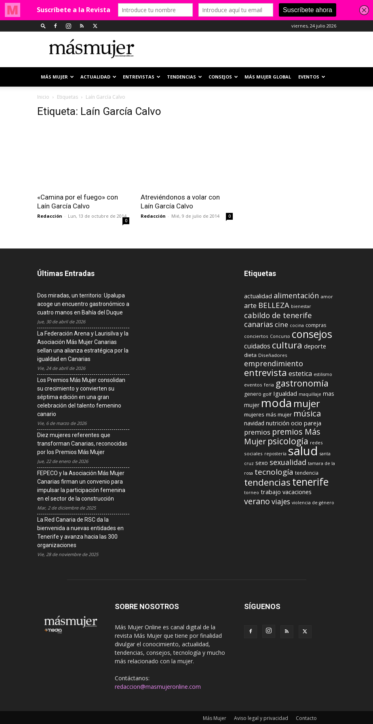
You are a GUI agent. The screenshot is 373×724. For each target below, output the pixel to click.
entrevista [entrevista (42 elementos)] (265, 372)
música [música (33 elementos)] (307, 413)
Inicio (43, 96)
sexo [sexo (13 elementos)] (261, 463)
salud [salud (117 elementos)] (303, 451)
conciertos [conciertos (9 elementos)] (256, 336)
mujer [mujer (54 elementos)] (306, 403)
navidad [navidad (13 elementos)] (254, 423)
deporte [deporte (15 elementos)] (315, 346)
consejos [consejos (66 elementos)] (312, 334)
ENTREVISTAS (141, 77)
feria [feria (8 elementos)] (269, 385)
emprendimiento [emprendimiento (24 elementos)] (273, 363)
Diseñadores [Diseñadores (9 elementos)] (272, 355)
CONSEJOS (223, 77)
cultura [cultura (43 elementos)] (287, 345)
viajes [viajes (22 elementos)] (281, 501)
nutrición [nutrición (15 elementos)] (277, 423)
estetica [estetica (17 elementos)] (300, 373)
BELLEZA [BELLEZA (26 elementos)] (273, 305)
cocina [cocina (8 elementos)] (297, 325)
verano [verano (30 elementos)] (257, 501)
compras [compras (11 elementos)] (316, 325)
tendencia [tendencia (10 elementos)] (306, 472)
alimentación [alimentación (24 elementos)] (296, 295)
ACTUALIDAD (98, 77)
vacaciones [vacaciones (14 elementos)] (297, 492)
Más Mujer (57, 77)
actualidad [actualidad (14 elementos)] (258, 296)
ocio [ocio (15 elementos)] (296, 423)
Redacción (49, 216)
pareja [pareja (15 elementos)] (312, 423)
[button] (43, 26)
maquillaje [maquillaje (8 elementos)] (310, 394)
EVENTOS (311, 77)
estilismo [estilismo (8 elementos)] (323, 374)
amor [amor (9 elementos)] (326, 296)
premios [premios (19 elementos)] (257, 432)
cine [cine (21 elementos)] (281, 324)
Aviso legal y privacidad (261, 718)
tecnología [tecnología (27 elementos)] (274, 472)
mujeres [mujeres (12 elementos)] (254, 414)
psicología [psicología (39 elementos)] (288, 441)
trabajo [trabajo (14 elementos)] (271, 492)
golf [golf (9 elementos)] (267, 394)
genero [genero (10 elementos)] (252, 394)
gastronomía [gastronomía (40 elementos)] (302, 383)
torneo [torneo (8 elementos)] (251, 492)
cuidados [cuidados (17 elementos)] (257, 346)
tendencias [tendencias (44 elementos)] (267, 482)
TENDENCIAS (184, 77)
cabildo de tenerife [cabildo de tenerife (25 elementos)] (278, 315)
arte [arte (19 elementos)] (250, 305)
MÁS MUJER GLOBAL (267, 77)
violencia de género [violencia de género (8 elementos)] (313, 502)
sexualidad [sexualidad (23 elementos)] (288, 462)
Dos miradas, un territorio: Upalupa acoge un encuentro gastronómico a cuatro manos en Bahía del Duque (83, 304)
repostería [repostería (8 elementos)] (275, 453)
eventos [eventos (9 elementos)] (253, 385)
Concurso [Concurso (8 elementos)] (280, 336)
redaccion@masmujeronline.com (158, 686)
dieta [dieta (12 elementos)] (250, 355)
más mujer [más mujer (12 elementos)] (279, 414)
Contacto (306, 718)
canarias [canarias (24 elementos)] (258, 324)
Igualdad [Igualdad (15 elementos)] (285, 393)
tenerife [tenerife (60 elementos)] (310, 481)
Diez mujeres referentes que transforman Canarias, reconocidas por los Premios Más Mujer (82, 443)
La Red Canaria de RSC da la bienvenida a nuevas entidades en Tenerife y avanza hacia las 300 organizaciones (80, 532)
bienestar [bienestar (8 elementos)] (301, 306)
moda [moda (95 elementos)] (276, 402)
